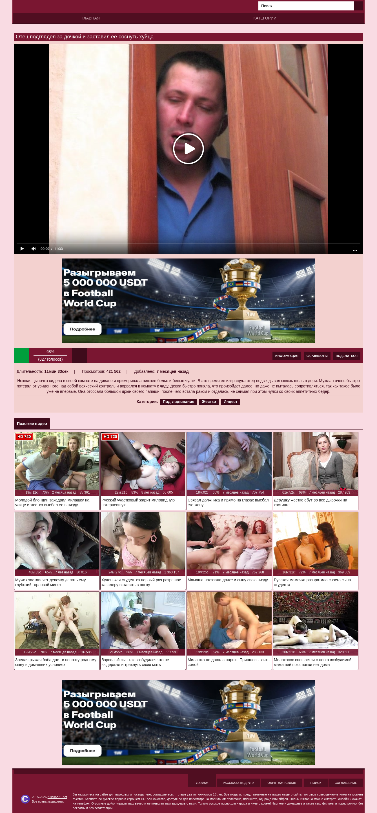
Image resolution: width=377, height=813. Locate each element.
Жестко (209, 401)
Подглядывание (178, 401)
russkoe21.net (57, 797)
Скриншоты (317, 356)
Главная (91, 18)
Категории (265, 18)
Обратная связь (281, 782)
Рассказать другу (238, 782)
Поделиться (347, 356)
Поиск (315, 782)
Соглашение (346, 782)
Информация (286, 356)
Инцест (231, 401)
